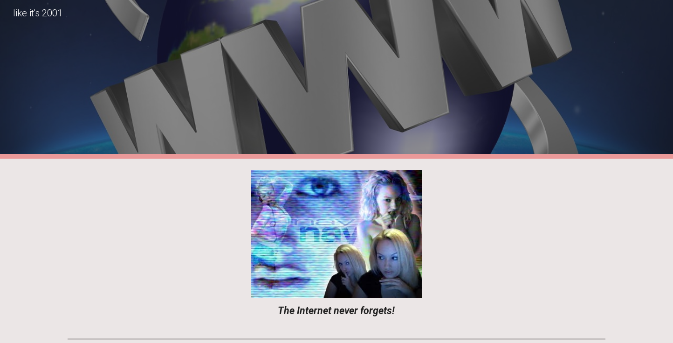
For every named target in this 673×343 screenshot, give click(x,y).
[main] (336, 310)
